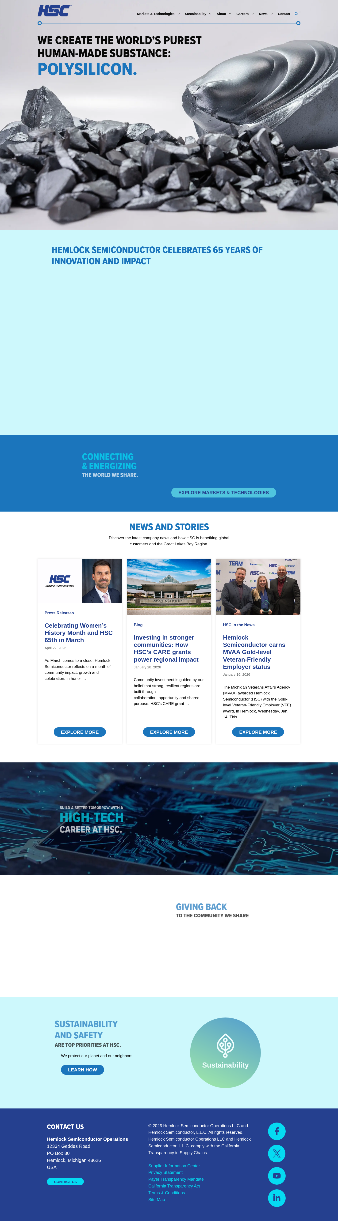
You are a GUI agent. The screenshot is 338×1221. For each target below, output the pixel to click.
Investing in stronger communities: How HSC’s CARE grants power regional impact (166, 648)
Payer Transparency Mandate (176, 1179)
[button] (296, 14)
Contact (284, 14)
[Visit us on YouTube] (277, 1176)
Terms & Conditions (166, 1193)
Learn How (82, 1069)
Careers (246, 14)
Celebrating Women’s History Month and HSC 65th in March (79, 633)
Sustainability (199, 14)
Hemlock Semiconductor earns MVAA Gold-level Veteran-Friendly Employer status (254, 652)
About (225, 14)
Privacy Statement (165, 1172)
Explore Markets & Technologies (223, 492)
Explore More (80, 732)
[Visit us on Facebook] (277, 1131)
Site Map (156, 1199)
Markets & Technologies (160, 14)
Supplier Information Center (174, 1166)
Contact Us (65, 1182)
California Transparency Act (174, 1186)
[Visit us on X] (276, 1153)
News (267, 14)
